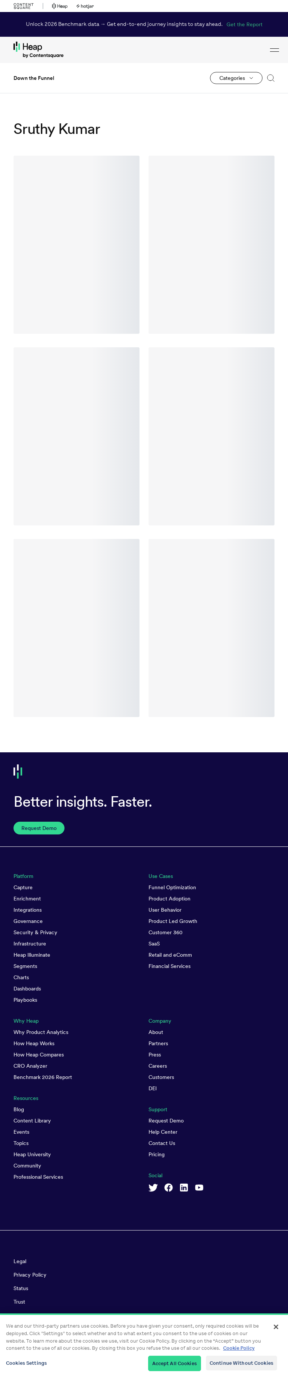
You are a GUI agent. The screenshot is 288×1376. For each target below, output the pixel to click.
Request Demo (166, 1121)
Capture (23, 887)
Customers (161, 1077)
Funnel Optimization (172, 887)
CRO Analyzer (30, 1066)
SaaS (154, 944)
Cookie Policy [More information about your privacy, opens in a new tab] (239, 1354)
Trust (19, 1302)
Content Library (32, 1121)
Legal (20, 1261)
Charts (21, 977)
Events (21, 1132)
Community (27, 1166)
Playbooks (25, 1000)
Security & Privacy (35, 932)
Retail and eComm (170, 955)
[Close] (276, 1333)
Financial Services (169, 966)
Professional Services (38, 1177)
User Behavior (165, 910)
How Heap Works (34, 1043)
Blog (19, 1109)
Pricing (156, 1154)
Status (21, 1288)
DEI (152, 1088)
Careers (157, 1066)
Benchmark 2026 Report (43, 1077)
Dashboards (27, 989)
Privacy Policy (30, 1275)
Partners (158, 1043)
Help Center (162, 1132)
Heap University (32, 1154)
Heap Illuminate (32, 955)
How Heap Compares (39, 1055)
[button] (268, 78)
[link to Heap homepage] (144, 50)
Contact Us (161, 1143)
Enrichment (27, 899)
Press (154, 1055)
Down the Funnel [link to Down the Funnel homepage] (34, 78)
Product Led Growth (172, 921)
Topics (21, 1143)
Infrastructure (30, 944)
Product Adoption (169, 899)
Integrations (28, 910)
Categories (232, 78)
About (155, 1032)
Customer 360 (165, 932)
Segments (25, 966)
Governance (28, 921)
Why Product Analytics (41, 1032)
